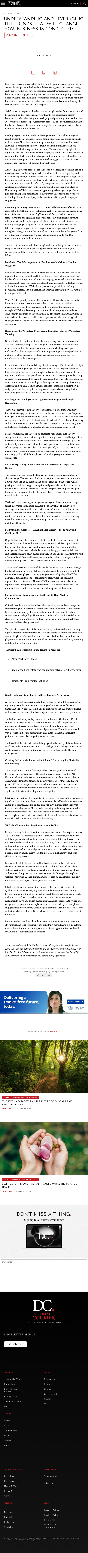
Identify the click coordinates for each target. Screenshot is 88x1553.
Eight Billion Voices (10, 1390)
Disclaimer (49, 1520)
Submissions (50, 1476)
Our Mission (10, 1476)
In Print (8, 1491)
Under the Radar (12, 1401)
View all (55, 1032)
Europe (7, 1435)
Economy (48, 1384)
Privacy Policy (51, 1510)
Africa (7, 1421)
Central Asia (10, 1430)
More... (7, 1406)
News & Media (12, 1486)
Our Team (9, 1481)
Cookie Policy (51, 1515)
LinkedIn (8, 1517)
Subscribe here (15, 1344)
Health (18, 14)
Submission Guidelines (50, 1526)
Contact (8, 1496)
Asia (6, 1425)
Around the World (13, 1379)
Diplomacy (49, 1379)
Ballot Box (9, 1384)
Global (8, 14)
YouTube (8, 1527)
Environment (50, 1394)
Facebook (9, 1512)
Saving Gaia (10, 1397)
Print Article (44, 975)
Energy (47, 1389)
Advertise (49, 1483)
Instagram (9, 1522)
